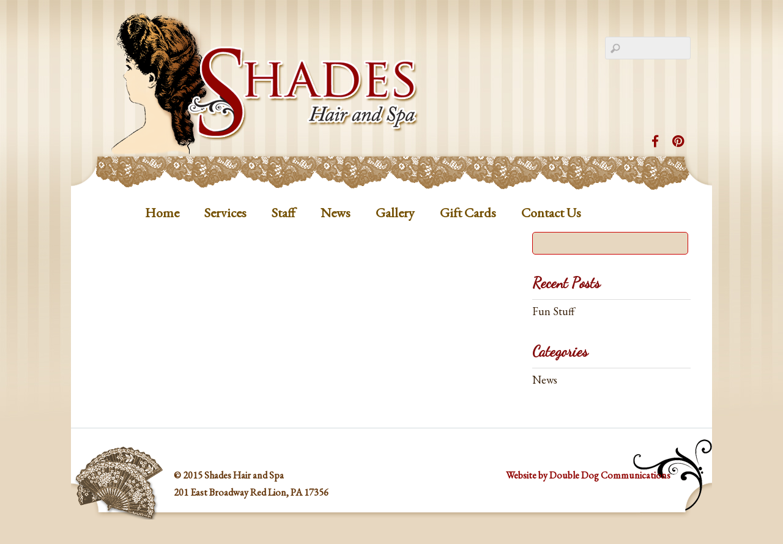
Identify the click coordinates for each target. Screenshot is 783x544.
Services (225, 213)
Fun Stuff (553, 311)
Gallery (395, 213)
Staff (283, 213)
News (336, 213)
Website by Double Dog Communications (588, 475)
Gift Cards (468, 213)
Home (162, 213)
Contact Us (551, 213)
